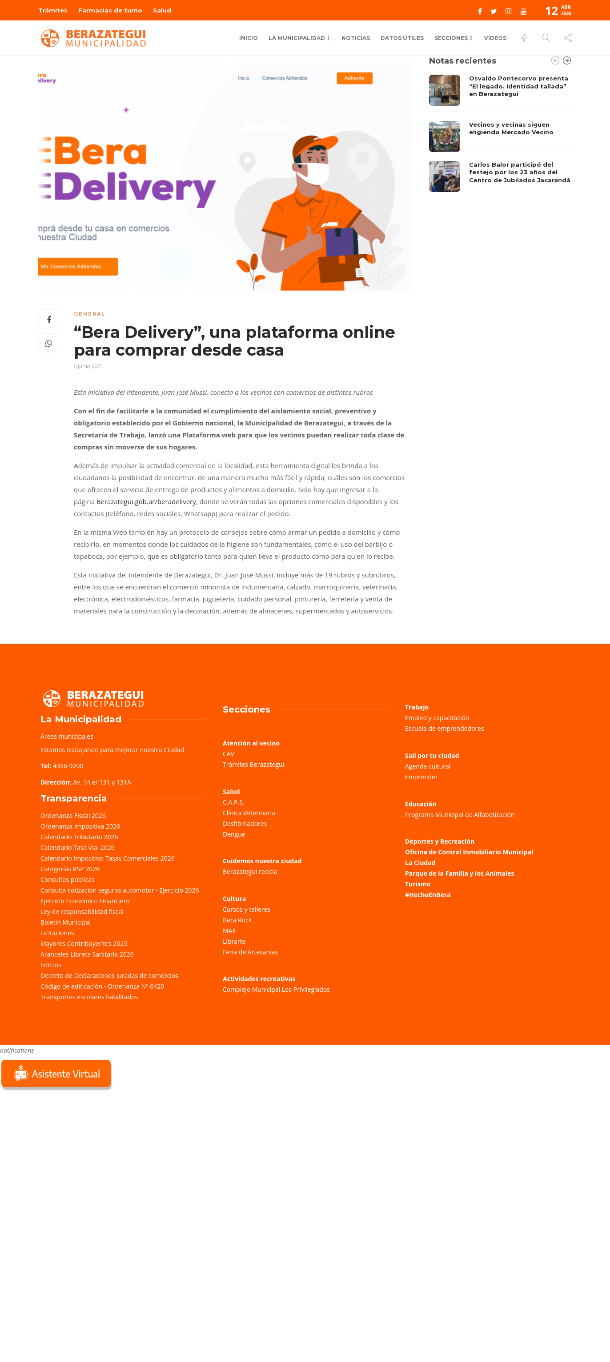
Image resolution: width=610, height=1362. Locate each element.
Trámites (53, 10)
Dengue (234, 834)
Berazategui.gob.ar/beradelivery (146, 501)
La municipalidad (297, 38)
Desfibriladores (245, 823)
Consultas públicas (67, 879)
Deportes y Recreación (439, 841)
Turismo (417, 884)
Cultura (234, 898)
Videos (495, 38)
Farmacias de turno (110, 10)
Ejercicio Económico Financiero (85, 901)
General (89, 314)
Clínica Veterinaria (249, 813)
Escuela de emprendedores (444, 728)
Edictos (50, 965)
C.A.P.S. (233, 802)
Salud (162, 10)
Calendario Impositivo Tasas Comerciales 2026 (107, 858)
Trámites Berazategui (253, 764)
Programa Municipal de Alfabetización (460, 814)
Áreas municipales (66, 736)
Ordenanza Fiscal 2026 (73, 815)
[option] (500, 133)
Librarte (234, 941)
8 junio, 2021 (88, 366)
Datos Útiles (402, 38)
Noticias (355, 38)
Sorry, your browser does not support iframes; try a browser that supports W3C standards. (66, 1155)
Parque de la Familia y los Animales (459, 873)
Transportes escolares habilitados (89, 997)
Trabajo (417, 707)
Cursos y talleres (246, 909)
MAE (229, 930)
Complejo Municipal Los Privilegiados (276, 989)
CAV (228, 753)
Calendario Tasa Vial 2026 (77, 847)
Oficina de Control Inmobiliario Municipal (469, 852)
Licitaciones (57, 933)
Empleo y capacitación (437, 717)
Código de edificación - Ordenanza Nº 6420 (102, 986)
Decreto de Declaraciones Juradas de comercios (109, 975)
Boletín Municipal (65, 922)
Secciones (451, 38)
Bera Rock (237, 920)
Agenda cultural (427, 766)
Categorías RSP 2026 (70, 869)
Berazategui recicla (250, 871)
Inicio (248, 38)
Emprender (421, 777)
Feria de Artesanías (250, 952)
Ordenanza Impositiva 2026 (80, 826)
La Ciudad (420, 862)
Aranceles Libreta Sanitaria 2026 (87, 954)
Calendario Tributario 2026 (79, 837)
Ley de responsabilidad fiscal (82, 911)
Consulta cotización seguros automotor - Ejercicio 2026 (119, 890)
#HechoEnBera (428, 894)
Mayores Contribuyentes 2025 (84, 943)
